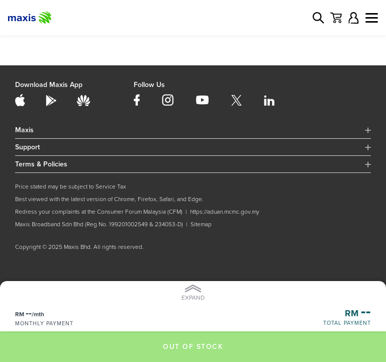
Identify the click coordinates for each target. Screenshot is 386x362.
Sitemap (201, 224)
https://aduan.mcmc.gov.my (224, 212)
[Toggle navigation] (371, 18)
